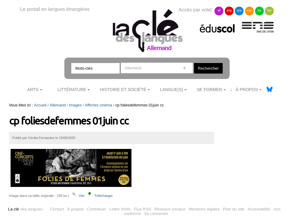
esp (249, 10)
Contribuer (96, 209)
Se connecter (156, 213)
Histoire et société (123, 89)
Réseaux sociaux (170, 209)
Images (75, 105)
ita (259, 10)
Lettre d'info (120, 209)
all (219, 10)
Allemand (58, 105)
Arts (32, 89)
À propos (75, 209)
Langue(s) (171, 89)
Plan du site (233, 209)
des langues (25, 209)
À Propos (247, 89)
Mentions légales (204, 209)
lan (269, 10)
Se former (209, 89)
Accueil (40, 105)
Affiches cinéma (98, 105)
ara (239, 10)
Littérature (71, 89)
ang (229, 10)
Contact (57, 209)
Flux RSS (142, 209)
